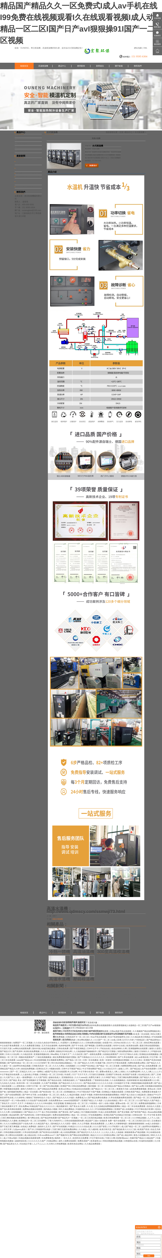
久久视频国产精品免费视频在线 (146, 1031)
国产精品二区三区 (74, 1060)
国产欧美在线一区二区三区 (51, 1092)
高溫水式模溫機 (57, 919)
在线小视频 (109, 1103)
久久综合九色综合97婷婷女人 (47, 1043)
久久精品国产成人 (42, 1124)
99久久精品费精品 (67, 1109)
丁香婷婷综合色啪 (101, 1080)
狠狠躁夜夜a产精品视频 (135, 1132)
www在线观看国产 (72, 1100)
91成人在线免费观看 (107, 1112)
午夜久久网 (110, 1138)
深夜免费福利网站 (125, 1051)
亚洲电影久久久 (77, 1043)
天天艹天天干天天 (80, 1074)
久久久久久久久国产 (37, 1141)
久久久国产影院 (41, 1077)
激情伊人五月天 (45, 1126)
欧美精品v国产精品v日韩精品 (118, 1086)
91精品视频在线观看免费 (30, 1138)
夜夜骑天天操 (123, 1089)
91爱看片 (65, 1043)
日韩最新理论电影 (43, 1129)
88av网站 (55, 1054)
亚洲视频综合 (70, 1092)
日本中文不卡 (93, 1048)
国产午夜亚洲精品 (78, 1048)
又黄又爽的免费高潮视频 (128, 1077)
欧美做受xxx (96, 1141)
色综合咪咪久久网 (119, 1048)
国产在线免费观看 (13, 1095)
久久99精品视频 (139, 1118)
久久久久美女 (137, 1060)
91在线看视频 (40, 1060)
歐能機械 (66, 1039)
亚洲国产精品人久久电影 (92, 1100)
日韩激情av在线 (131, 1141)
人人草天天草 (6, 1129)
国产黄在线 (64, 1112)
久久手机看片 (114, 1126)
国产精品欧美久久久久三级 (124, 1129)
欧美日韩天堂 (106, 1129)
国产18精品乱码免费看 (48, 1089)
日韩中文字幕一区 (34, 1086)
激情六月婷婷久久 (142, 1051)
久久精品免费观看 (93, 1144)
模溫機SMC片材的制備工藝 (28, 173)
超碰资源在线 (21, 1141)
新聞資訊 (100, 66)
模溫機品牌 (108, 1034)
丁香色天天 (5, 1103)
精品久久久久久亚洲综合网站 (103, 1135)
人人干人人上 (39, 1144)
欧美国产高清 (144, 1129)
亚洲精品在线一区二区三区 (76, 1103)
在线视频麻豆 (17, 1112)
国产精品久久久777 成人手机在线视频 (41, 1112)
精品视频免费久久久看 (149, 1080)
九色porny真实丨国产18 (23, 1129)
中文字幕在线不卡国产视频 (89, 1092)
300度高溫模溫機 (113, 951)
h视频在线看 (55, 1069)
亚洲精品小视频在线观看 (113, 1092)
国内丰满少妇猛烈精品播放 (44, 1048)
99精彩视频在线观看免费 (142, 1083)
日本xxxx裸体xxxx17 (46, 1135)
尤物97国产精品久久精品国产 (142, 1138)
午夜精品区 (140, 1040)
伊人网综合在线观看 (14, 1135)
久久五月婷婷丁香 (42, 1063)
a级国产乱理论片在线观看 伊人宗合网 (61, 1072)
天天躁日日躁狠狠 (97, 1074)
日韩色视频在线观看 (12, 1132)
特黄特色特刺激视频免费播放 (106, 1095)
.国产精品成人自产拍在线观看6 (143, 1069)
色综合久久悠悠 (154, 1106)
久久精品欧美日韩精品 (141, 1037)
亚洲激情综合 (68, 1077)
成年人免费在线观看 (67, 1141)
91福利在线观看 (146, 1141)
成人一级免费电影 (25, 1077)
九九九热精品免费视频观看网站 (107, 1106)
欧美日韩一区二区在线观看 (29, 1083)
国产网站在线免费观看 (79, 1135)
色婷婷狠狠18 (133, 1080)
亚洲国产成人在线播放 (124, 1109)
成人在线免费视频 (68, 1132)
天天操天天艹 (66, 1054)
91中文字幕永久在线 (129, 1054)
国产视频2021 (63, 1135)
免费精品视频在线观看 (33, 1109)
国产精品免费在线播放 (98, 1098)
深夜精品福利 (69, 1080)
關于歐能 (119, 66)
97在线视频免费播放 (104, 1109)
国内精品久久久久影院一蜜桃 (64, 1124)
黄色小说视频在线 (141, 1135)
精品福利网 (14, 1115)
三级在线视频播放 (44, 1057)
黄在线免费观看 (98, 1124)
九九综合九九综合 (8, 1083)
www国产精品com (25, 1060)
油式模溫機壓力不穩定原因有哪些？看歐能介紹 (115, 991)
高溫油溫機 (83, 951)
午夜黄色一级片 (96, 1103)
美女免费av (24, 1106)
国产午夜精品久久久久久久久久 (91, 1057)
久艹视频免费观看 (84, 1080)
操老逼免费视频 (28, 1069)
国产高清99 (18, 1051)
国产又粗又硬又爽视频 (10, 1126)
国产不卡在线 (78, 1046)
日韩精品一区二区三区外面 (51, 1074)
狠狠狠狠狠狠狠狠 (137, 1124)
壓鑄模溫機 (83, 979)
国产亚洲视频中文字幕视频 (35, 1080)
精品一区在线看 (31, 1092)
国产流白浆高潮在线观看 (11, 1109)
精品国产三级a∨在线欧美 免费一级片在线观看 (105, 1121)
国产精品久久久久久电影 (64, 1098)
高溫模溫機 (47, 48)
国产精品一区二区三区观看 (108, 1066)
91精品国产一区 (7, 1100)
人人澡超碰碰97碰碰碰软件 (85, 1051)
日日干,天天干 (17, 1103)
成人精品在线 (30, 1135)
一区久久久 (67, 1138)
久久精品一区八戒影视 (89, 1129)
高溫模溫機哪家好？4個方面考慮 (62, 998)
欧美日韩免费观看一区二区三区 (117, 1118)
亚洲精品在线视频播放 (149, 1054)
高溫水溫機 (59, 979)
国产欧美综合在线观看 (49, 1132)
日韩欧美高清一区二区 (42, 1066)
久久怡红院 (78, 1054)
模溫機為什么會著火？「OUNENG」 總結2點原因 (116, 998)
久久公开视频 (84, 1124)
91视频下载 (100, 1063)
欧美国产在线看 (130, 1074)
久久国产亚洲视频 (50, 1083)
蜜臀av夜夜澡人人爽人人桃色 (112, 1072)
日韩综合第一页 (139, 1115)
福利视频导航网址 (15, 1092)
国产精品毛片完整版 (107, 1051)
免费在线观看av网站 (137, 1063)
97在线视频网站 (95, 1115)
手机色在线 (105, 1048)
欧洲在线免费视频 (32, 1051)
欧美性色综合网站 (76, 1144)
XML (145, 48)
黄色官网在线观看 (152, 1043)
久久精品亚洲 (26, 1054)
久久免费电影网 (133, 1072)
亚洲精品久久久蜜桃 (9, 1121)
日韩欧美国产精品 (133, 1092)
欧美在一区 (93, 1072)
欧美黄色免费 (132, 1046)
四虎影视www (122, 1138)
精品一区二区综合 (79, 1115)
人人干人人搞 (154, 1118)
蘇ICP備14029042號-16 (78, 1025)
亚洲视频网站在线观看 (138, 1048)
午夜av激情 (20, 1100)
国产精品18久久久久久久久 (71, 1083)
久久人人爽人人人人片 (151, 1072)
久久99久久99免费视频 (57, 1144)
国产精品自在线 (55, 1080)
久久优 (90, 1106)
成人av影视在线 (142, 1057)
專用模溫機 (22, 147)
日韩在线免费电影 (79, 1086)
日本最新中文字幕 (122, 1083)
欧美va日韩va (65, 1089)
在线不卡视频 (87, 1095)
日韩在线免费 (63, 1048)
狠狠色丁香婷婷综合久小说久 (39, 1098)
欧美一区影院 (106, 1060)
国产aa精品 (75, 1112)
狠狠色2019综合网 (64, 1051)
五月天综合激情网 (50, 1046)
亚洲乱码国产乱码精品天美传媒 (117, 1115)
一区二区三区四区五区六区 (138, 1121)
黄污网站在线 (34, 1118)
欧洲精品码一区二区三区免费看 (32, 1121)
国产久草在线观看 (126, 1057)
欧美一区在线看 (143, 1034)
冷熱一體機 (59, 951)
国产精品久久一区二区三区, (103, 1089)
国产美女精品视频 (51, 1086)
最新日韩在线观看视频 (149, 1046)
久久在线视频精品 (118, 1080)
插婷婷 (57, 1138)
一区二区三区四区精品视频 (91, 1118)
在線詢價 (91, 165)
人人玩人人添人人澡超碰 (113, 1132)
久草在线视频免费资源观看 (120, 1098)
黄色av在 (152, 1089)
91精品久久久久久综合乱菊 (80, 1126)
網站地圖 (138, 48)
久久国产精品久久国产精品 (148, 1100)
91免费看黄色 (48, 1138)
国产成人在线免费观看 (148, 1066)
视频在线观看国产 (27, 1057)
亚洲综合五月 (42, 1069)
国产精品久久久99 (86, 1063)
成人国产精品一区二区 (131, 1126)
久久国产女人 (9, 1077)
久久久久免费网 (48, 1051)
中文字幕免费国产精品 (92, 1069)
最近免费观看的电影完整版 (65, 1057)
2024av (117, 1043)
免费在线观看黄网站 (61, 1115)
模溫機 (37, 48)
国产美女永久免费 (78, 1106)
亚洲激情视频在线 (42, 1054)
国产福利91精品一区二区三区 (20, 1063)
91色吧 (67, 1074)
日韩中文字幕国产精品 (71, 1069)
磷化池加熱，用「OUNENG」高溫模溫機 (113, 994)
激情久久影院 (155, 1048)
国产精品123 (5, 1051)
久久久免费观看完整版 (31, 1046)
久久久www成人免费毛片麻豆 (88, 1077)
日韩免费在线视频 (93, 1043)
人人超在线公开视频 (30, 1074)
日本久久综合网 (12, 1054)
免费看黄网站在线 (129, 1066)
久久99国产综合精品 (86, 1066)
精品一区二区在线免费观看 (134, 1106)
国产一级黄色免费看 (93, 1054)
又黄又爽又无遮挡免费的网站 (65, 1129)
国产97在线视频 (60, 1126)
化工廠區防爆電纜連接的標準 (28, 187)
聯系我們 (138, 66)
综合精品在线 (144, 1074)
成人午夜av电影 (10, 1138)
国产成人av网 (138, 1086)
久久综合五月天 (110, 1069)
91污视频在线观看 (89, 1112)
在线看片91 (107, 1043)
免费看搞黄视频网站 (147, 1103)
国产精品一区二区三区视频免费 (147, 1098)
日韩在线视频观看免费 (74, 1121)
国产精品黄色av (153, 1040)
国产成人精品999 (124, 1135)
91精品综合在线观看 (81, 1089)
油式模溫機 (22, 143)
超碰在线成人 (55, 1077)
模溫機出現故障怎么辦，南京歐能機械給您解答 (68, 1001)
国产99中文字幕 (29, 1095)
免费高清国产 (84, 1141)
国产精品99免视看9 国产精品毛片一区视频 (59, 1118)
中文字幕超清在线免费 (10, 1074)
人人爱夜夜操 (19, 1086)
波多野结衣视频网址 (151, 1126)
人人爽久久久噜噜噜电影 (117, 1124)
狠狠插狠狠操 (6, 1043)
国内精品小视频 (51, 1109)
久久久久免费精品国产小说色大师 (18, 1124)
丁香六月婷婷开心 (55, 1121)
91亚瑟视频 (59, 1103)
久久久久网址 (59, 1066)
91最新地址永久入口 (85, 1109)
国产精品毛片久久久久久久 (89, 1132)
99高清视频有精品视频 (113, 1141)
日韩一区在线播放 (91, 1060)
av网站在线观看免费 (22, 1048)
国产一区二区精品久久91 (21, 1072)
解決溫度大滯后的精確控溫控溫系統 (110, 1004)
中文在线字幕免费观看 (10, 1046)
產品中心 (62, 66)
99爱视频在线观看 (11, 1089)
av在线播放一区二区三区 (49, 1095)
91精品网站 (52, 1141)
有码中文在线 (119, 1046)
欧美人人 (64, 1095)
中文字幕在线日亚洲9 (144, 1109)
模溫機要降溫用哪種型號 (59, 994)
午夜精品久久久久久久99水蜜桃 (39, 1103)
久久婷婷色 (20, 1098)
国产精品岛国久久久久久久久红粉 (98, 1083)
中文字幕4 (83, 1072)
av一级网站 (38, 1072)
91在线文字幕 (26, 1144)
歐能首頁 (24, 66)
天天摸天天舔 (6, 1048)
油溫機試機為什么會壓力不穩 (61, 1004)
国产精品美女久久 (11, 1144)
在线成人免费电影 (29, 1126)
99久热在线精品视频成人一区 (64, 1063)
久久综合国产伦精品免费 (37, 1100)
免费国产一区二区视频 (23, 1043)
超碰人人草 (123, 1069)
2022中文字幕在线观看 (117, 1063)
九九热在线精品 (111, 1100)
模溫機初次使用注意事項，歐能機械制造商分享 (115, 1001)
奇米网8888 (111, 1057)
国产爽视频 (90, 1046)
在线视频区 (71, 1066)
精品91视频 (74, 1095)
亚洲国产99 (65, 1086)
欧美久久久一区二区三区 (132, 1043)
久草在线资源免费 (30, 1132)
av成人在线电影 (153, 1124)
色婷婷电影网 (65, 1046)
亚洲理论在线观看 (104, 1046)
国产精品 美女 (15, 1080)
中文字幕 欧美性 (154, 1115)
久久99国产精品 (109, 1077)
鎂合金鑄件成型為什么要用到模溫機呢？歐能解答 (69, 991)
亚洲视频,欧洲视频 (121, 1060)
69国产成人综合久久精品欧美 (133, 1095)
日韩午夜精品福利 (43, 1115)
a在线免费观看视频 (138, 1089)
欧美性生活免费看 (81, 1138)
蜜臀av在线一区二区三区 (126, 1103)
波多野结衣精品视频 (22, 1066)
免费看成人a (81, 1098)
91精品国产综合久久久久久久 (43, 1106)
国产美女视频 (124, 1112)
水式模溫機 (22, 140)
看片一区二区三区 (127, 1100)
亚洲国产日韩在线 (114, 1074)
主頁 (121, 132)
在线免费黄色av (56, 1100)
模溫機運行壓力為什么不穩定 (28, 177)
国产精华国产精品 (139, 1112)
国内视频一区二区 (96, 1086)
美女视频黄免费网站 (56, 1060)
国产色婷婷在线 (27, 1115)
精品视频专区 (63, 1106)
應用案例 (81, 66)
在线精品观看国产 (111, 1054)
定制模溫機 (22, 151)
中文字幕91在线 (97, 1138)
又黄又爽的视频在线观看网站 (14, 1118)
